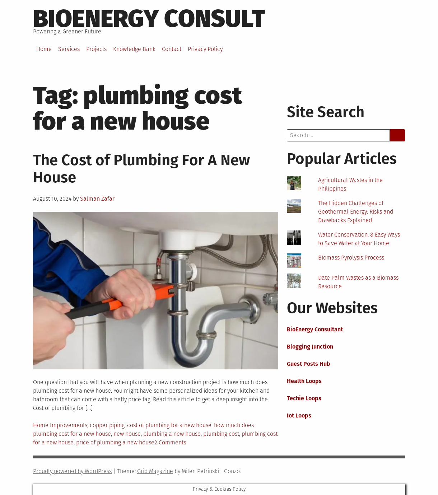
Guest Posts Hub (308, 363)
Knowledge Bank (134, 49)
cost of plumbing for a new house (169, 425)
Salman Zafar (97, 198)
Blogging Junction (310, 346)
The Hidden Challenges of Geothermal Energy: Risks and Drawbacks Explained (355, 212)
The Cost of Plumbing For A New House (141, 168)
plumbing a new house (172, 433)
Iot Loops (299, 415)
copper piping (107, 425)
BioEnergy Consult (149, 18)
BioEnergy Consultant (315, 329)
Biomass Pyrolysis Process (351, 257)
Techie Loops (304, 398)
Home (44, 49)
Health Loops (304, 381)
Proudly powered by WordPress (72, 471)
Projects (96, 49)
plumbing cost (221, 433)
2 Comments (170, 442)
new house (127, 433)
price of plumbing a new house (115, 442)
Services (69, 49)
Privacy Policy (205, 49)
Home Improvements (60, 425)
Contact (171, 49)
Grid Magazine (155, 471)
